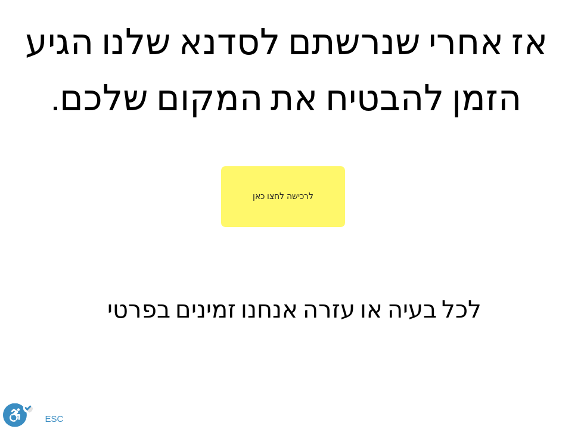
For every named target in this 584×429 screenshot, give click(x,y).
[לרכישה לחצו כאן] (283, 196)
